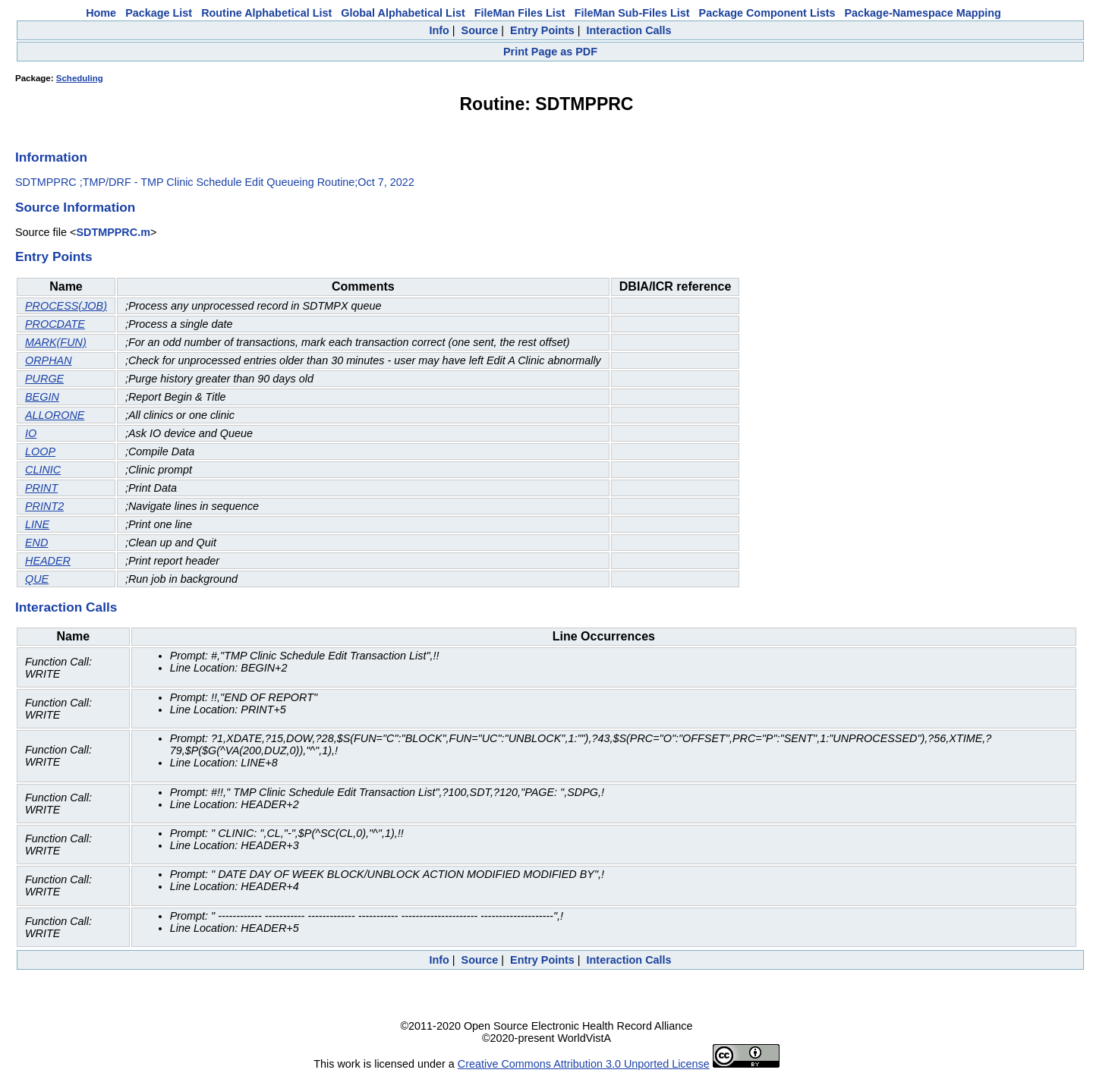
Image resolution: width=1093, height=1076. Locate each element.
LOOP (40, 451)
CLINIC (43, 470)
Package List (158, 13)
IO (30, 433)
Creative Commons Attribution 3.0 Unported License (584, 1064)
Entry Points (542, 30)
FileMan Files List (519, 13)
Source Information (75, 207)
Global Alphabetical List (403, 13)
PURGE (44, 379)
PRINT (41, 488)
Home (101, 13)
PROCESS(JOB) (66, 306)
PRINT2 (44, 506)
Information (51, 157)
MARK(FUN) (56, 342)
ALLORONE (54, 415)
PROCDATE (55, 324)
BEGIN (42, 397)
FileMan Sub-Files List (632, 13)
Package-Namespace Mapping (923, 13)
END (36, 542)
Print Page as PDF (550, 52)
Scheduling (79, 78)
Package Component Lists (767, 13)
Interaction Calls (629, 30)
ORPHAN (48, 360)
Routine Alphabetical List (266, 13)
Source (480, 30)
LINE (37, 524)
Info (439, 30)
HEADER (48, 561)
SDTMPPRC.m (113, 232)
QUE (37, 579)
